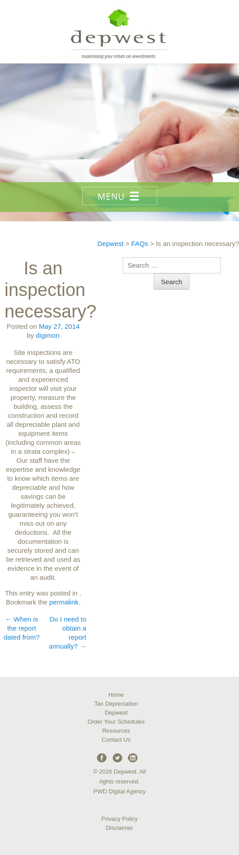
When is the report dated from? (22, 628)
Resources (116, 730)
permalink (64, 602)
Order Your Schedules (116, 721)
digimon (48, 335)
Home (116, 694)
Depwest (116, 712)
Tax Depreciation (116, 703)
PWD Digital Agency (119, 791)
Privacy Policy (120, 818)
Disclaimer (119, 827)
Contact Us (116, 739)
